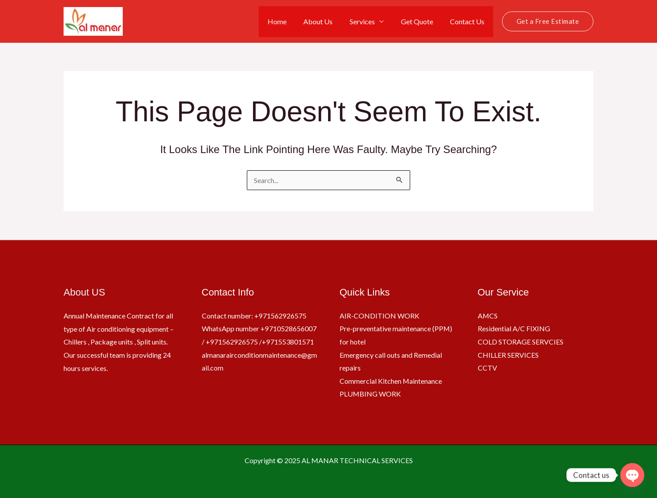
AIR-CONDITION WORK (379, 315)
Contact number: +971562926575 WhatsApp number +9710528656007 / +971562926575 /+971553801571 (259, 328)
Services (369, 21)
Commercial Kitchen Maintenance (391, 381)
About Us (328, 21)
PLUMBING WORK (370, 393)
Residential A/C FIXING (514, 328)
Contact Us (469, 21)
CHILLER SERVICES (508, 354)
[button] (548, 21)
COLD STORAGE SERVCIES (520, 341)
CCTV (487, 367)
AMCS (488, 315)
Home (290, 21)
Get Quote (421, 21)
